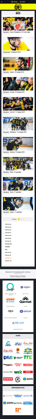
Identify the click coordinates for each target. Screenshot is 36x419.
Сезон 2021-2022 (8, 252)
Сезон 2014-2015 (8, 227)
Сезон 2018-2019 (8, 238)
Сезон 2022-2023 (8, 255)
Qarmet (23, 1)
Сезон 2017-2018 (8, 235)
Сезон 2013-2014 (8, 224)
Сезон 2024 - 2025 (8, 260)
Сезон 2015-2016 (8, 229)
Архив (6, 249)
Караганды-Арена (8, 244)
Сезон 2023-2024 (8, 258)
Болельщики (7, 246)
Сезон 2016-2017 (8, 232)
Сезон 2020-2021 (8, 241)
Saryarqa (15, 1)
